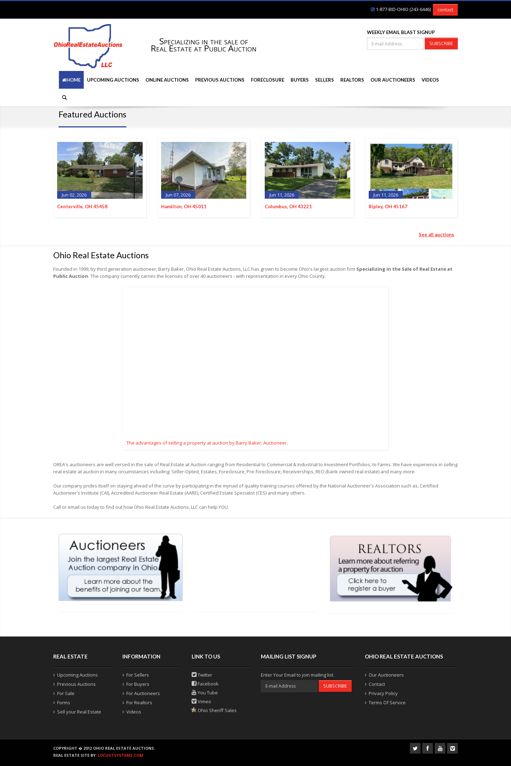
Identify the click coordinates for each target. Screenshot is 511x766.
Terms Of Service (387, 702)
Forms (63, 702)
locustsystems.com (120, 755)
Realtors (352, 80)
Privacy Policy (383, 693)
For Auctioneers (143, 693)
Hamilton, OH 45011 (184, 206)
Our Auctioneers (392, 80)
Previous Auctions (219, 80)
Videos (430, 80)
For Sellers (137, 675)
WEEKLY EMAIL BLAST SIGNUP (401, 32)
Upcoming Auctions (113, 80)
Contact (377, 684)
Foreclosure (267, 80)
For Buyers (137, 684)
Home (71, 80)
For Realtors (139, 702)
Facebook (205, 683)
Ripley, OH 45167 (388, 206)
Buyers (300, 80)
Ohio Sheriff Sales (214, 710)
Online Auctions (167, 80)
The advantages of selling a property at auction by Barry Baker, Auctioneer (206, 443)
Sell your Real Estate (79, 712)
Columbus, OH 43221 (288, 206)
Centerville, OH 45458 (82, 206)
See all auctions (436, 234)
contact (445, 9)
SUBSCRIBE (441, 43)
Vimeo (201, 701)
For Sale (66, 693)
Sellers (324, 80)
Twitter (202, 675)
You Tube (205, 692)
